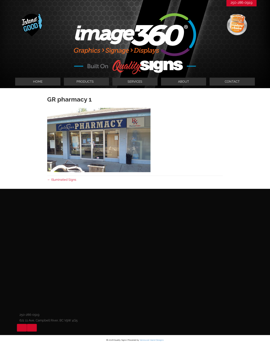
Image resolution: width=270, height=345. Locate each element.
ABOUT (183, 81)
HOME (38, 81)
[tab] (86, 81)
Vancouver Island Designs (152, 340)
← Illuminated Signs (61, 179)
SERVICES (135, 81)
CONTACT (232, 81)
